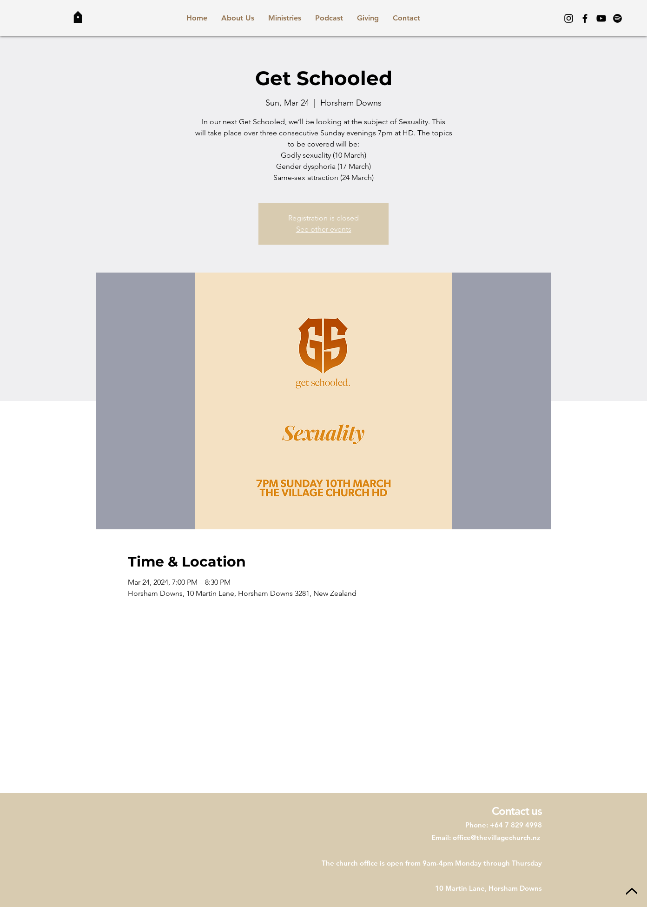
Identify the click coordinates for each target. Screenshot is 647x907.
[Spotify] (617, 18)
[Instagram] (568, 18)
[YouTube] (601, 18)
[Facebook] (585, 18)
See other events (323, 229)
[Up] (631, 892)
